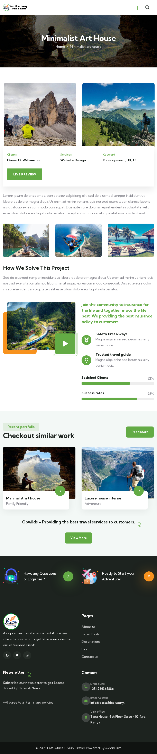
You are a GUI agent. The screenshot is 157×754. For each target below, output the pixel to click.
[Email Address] (86, 700)
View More (78, 538)
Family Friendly (17, 504)
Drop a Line (97, 684)
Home (60, 46)
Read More (139, 432)
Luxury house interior (103, 498)
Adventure (93, 504)
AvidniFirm (113, 748)
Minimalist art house (23, 498)
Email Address (99, 697)
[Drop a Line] (86, 686)
